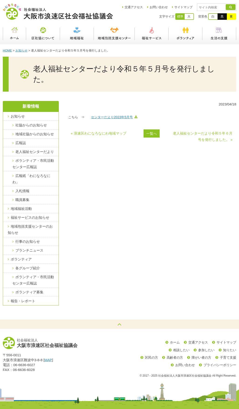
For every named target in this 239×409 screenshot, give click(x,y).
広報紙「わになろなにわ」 (31, 179)
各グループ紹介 (27, 268)
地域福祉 (77, 33)
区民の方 (151, 357)
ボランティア (185, 33)
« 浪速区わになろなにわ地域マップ (98, 133)
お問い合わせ (159, 7)
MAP (48, 360)
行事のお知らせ (27, 241)
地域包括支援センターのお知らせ (30, 229)
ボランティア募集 (29, 292)
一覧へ (151, 133)
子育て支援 (228, 357)
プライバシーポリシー (220, 365)
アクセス (134, 7)
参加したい (206, 350)
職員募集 (22, 200)
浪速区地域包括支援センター (114, 33)
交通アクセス (198, 342)
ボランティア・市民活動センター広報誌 (33, 164)
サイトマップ (183, 7)
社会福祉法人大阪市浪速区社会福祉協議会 (58, 11)
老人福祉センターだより (34, 152)
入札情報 (22, 191)
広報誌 (20, 143)
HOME (7, 50)
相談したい (181, 350)
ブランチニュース (29, 250)
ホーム (14, 33)
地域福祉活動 (21, 209)
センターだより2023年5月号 (112, 117)
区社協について (43, 33)
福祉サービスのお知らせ (30, 217)
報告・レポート (23, 301)
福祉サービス (152, 33)
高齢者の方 (175, 357)
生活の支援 (219, 33)
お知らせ (21, 50)
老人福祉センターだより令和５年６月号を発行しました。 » (202, 136)
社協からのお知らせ (31, 125)
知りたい (229, 350)
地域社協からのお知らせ (34, 134)
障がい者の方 (201, 357)
